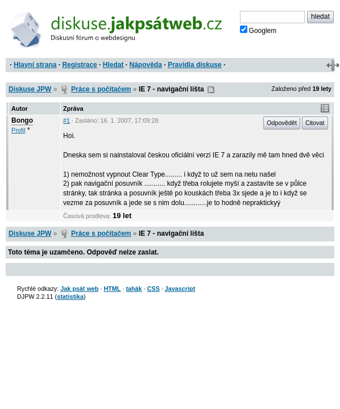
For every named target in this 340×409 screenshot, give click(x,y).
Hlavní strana (35, 65)
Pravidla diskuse (195, 65)
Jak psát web (79, 288)
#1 (66, 120)
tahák (134, 288)
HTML (112, 288)
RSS (211, 89)
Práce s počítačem (101, 89)
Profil (18, 130)
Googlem (258, 30)
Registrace (79, 65)
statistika (70, 296)
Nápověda (146, 65)
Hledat (113, 65)
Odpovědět (282, 122)
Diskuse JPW (30, 89)
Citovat (315, 122)
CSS (153, 288)
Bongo (22, 120)
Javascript (180, 288)
